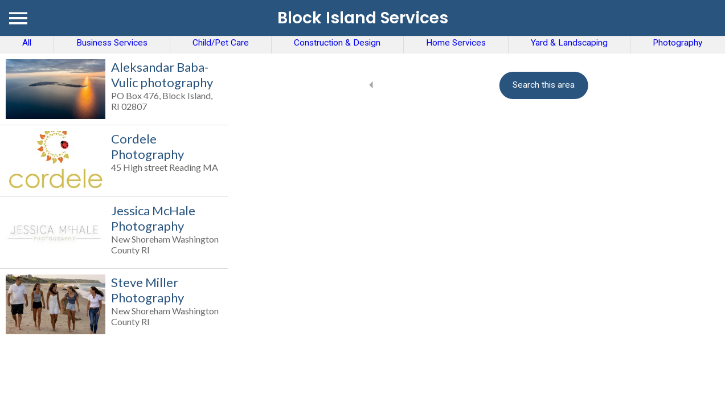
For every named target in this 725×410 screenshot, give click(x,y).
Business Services (112, 43)
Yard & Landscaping (569, 43)
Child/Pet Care (220, 43)
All (26, 43)
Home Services (456, 43)
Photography (677, 43)
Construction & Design (337, 43)
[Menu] (18, 18)
